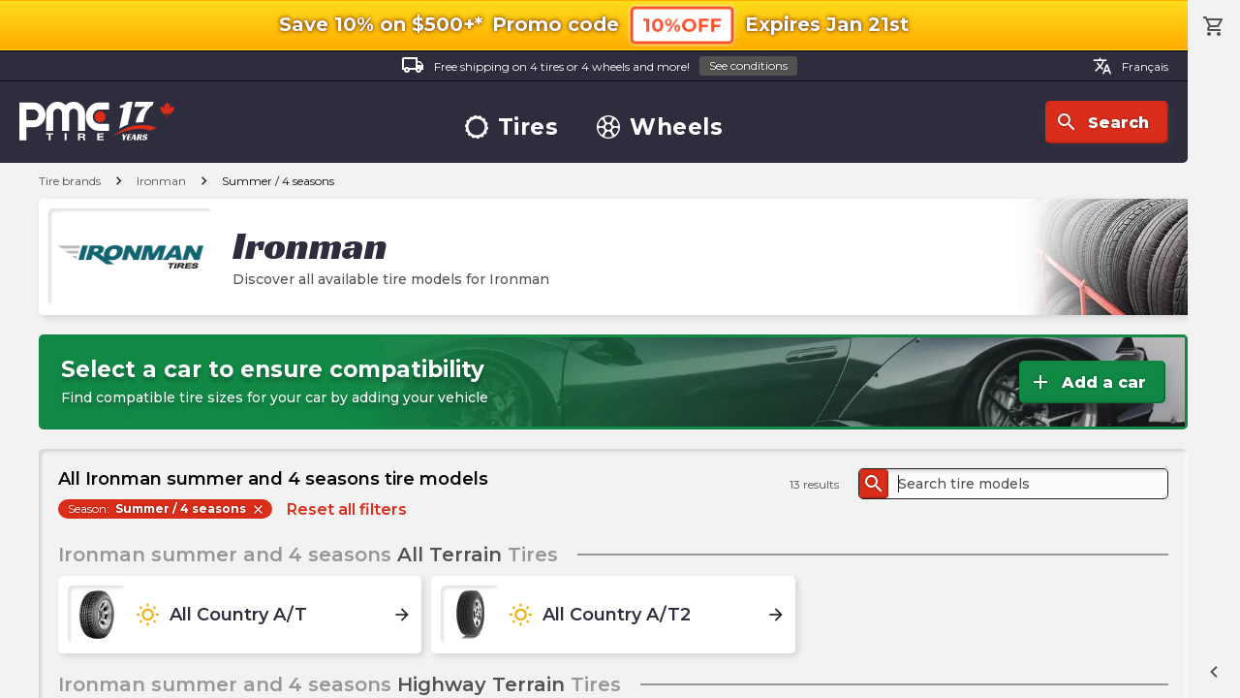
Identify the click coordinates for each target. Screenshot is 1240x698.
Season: (166, 509)
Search (1102, 122)
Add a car (1087, 382)
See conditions (748, 65)
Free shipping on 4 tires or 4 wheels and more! (599, 66)
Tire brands (70, 181)
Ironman (161, 181)
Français (1130, 66)
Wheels (660, 127)
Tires (512, 127)
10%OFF (682, 25)
